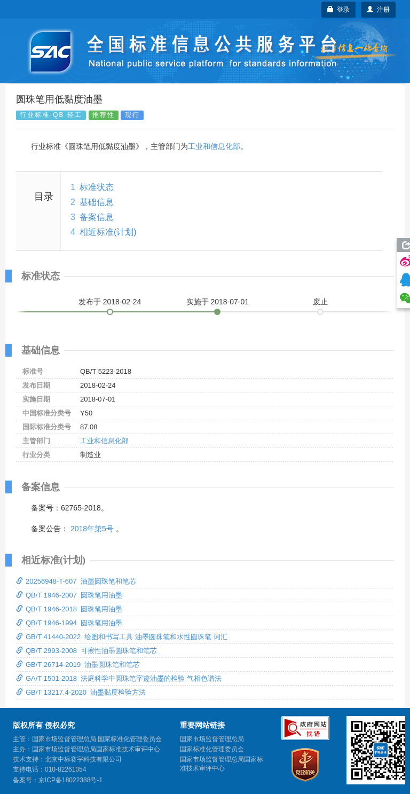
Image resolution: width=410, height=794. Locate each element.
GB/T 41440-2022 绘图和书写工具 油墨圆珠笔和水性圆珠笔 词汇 (121, 637)
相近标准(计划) (108, 232)
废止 (320, 301)
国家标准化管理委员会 (212, 749)
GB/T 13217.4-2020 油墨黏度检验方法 (81, 692)
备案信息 (97, 217)
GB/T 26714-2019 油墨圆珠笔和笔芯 (78, 665)
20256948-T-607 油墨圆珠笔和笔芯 (76, 581)
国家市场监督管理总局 (212, 739)
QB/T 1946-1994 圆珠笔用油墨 (69, 623)
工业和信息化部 (214, 146)
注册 (378, 9)
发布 (109, 301)
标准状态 (97, 187)
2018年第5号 (92, 528)
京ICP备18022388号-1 (70, 780)
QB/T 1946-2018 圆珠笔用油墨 (69, 609)
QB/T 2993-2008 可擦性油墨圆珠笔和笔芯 (86, 651)
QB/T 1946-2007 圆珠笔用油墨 (69, 595)
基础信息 (97, 202)
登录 (338, 9)
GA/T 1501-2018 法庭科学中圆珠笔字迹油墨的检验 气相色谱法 (119, 678)
